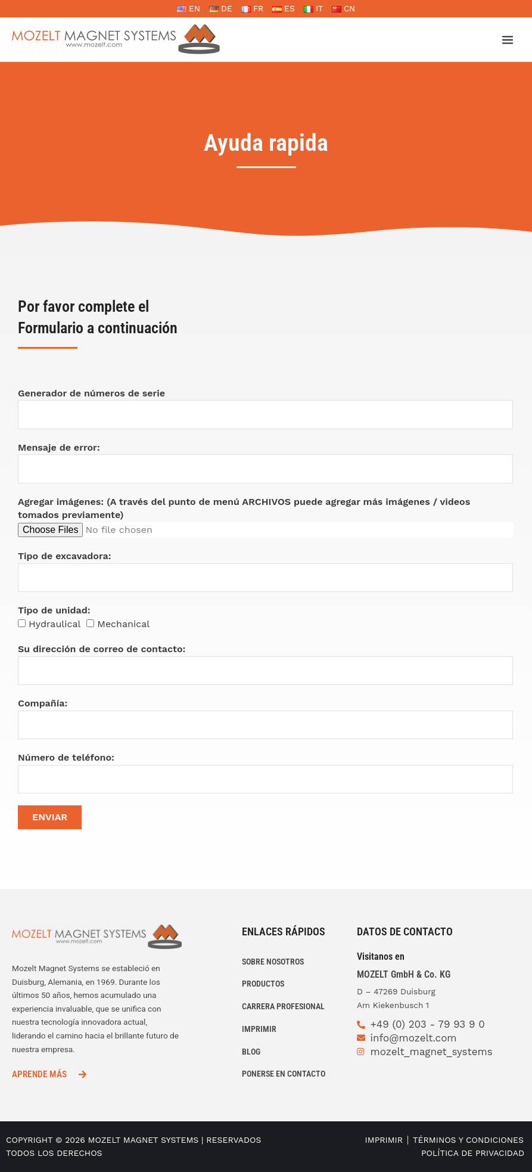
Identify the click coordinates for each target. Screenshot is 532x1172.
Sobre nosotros (273, 961)
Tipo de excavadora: (64, 556)
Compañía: (42, 703)
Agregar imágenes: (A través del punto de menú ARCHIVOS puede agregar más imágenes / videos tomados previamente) (244, 508)
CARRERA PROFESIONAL (283, 1006)
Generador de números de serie (91, 393)
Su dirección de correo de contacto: (101, 649)
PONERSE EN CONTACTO (283, 1073)
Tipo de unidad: (54, 610)
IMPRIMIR (259, 1029)
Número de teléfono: (66, 757)
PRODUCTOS (263, 983)
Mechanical (123, 624)
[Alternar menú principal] (508, 39)
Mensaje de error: (59, 447)
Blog (251, 1051)
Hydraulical (54, 624)
